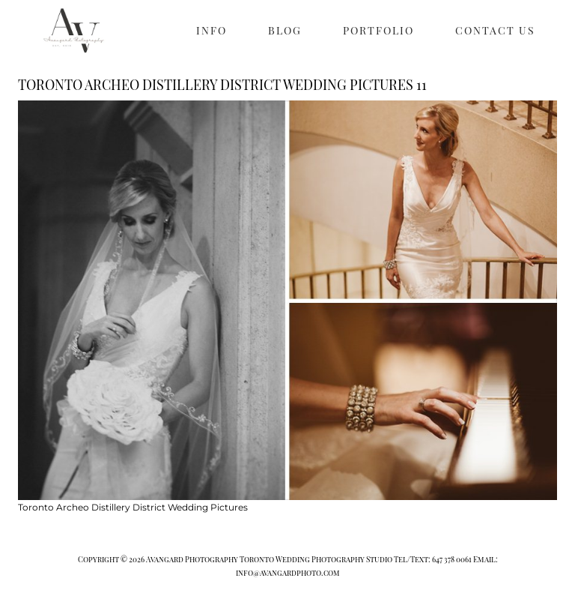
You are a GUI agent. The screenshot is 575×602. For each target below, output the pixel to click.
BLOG (285, 30)
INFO (211, 30)
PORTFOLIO (378, 30)
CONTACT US (495, 30)
